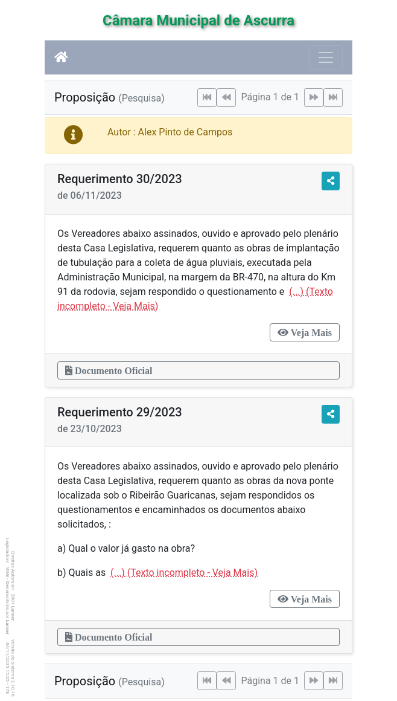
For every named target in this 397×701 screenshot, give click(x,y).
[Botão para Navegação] (326, 57)
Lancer (13, 613)
